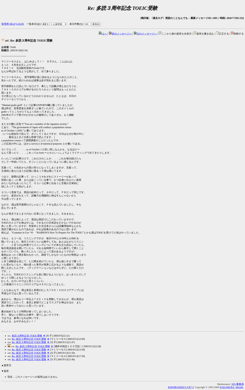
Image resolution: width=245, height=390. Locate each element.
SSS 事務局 (237, 384)
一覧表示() (33, 24)
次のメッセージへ (145, 33)
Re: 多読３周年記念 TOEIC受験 (27, 40)
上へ (103, 33)
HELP (12, 24)
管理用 (5, 24)
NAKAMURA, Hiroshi (231, 387)
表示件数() (76, 24)
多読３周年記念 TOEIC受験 (27, 335)
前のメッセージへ (120, 33)
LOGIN (20, 24)
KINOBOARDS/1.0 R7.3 (181, 387)
